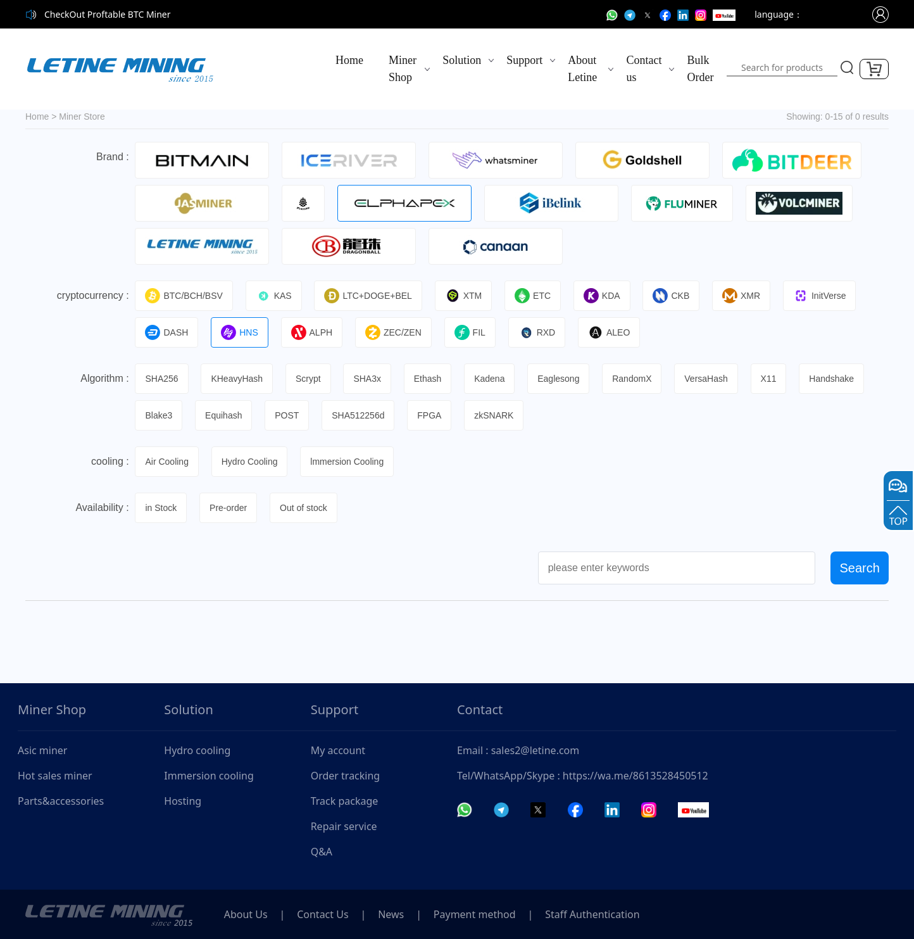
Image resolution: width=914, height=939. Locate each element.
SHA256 (162, 379)
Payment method (476, 914)
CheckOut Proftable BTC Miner (107, 14)
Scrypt (309, 379)
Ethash (428, 379)
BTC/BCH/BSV (184, 295)
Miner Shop (402, 69)
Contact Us (323, 914)
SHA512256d (358, 415)
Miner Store (81, 116)
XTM (464, 295)
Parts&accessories (61, 801)
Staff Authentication (594, 914)
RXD (537, 332)
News (392, 914)
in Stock (161, 508)
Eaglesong (559, 379)
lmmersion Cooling (347, 462)
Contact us (643, 69)
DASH (167, 332)
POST (287, 415)
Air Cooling (167, 462)
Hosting (182, 801)
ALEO (609, 332)
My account (338, 750)
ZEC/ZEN (394, 332)
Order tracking (345, 776)
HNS (240, 332)
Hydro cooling (197, 750)
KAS (274, 295)
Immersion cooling (209, 776)
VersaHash (707, 379)
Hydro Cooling (250, 462)
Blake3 (159, 415)
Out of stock (304, 508)
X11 (770, 379)
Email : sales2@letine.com (518, 750)
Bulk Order (700, 69)
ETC (533, 295)
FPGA (430, 415)
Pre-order (228, 508)
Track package (345, 801)
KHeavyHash (237, 379)
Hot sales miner (55, 776)
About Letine (582, 69)
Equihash (223, 415)
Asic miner (42, 750)
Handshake (833, 379)
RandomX (633, 379)
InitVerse (820, 295)
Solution (461, 60)
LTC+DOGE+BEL (368, 295)
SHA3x (368, 379)
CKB (672, 295)
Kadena (490, 379)
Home (349, 60)
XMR (742, 295)
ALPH (312, 332)
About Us (246, 914)
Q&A (321, 852)
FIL (470, 332)
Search (859, 568)
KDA (602, 295)
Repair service (344, 826)
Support (524, 60)
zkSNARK (494, 415)
